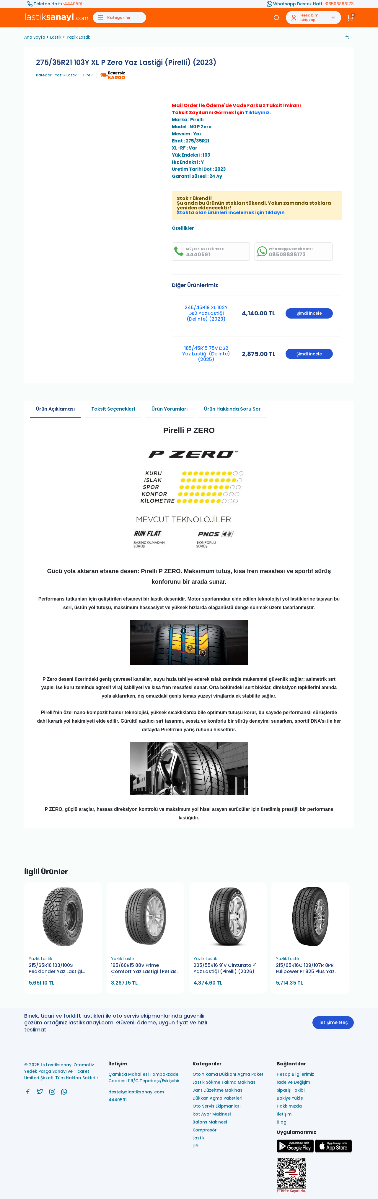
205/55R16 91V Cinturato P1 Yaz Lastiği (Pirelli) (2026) (225, 968)
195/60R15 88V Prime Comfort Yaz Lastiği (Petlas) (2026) (145, 968)
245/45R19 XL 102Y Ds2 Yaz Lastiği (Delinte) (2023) (206, 313)
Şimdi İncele (309, 313)
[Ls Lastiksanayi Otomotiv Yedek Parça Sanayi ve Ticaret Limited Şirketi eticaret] (315, 1176)
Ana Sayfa (34, 37)
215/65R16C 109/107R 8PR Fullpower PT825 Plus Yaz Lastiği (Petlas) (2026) (305, 968)
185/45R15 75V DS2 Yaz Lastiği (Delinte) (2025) (206, 354)
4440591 (73, 3)
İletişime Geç (333, 1022)
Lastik (55, 37)
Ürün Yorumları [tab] (169, 409)
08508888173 (340, 3)
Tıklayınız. (258, 112)
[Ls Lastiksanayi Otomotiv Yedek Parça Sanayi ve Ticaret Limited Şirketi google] (295, 1151)
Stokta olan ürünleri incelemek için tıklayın (231, 212)
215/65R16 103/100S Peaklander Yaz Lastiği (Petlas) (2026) (55, 968)
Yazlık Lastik (78, 37)
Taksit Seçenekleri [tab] (113, 409)
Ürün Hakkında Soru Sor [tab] (232, 409)
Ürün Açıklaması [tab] (55, 409)
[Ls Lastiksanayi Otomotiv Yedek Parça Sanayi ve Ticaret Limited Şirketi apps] (333, 1151)
